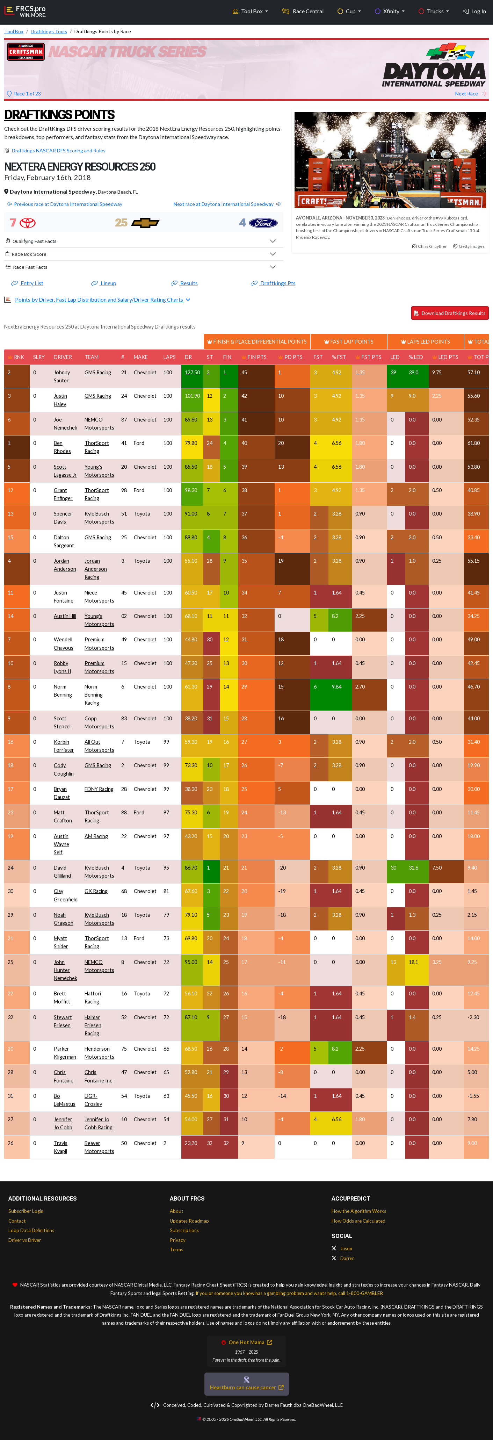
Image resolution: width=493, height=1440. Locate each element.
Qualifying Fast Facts (31, 241)
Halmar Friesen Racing (93, 1025)
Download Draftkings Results (450, 313)
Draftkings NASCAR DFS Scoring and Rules (59, 150)
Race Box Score (26, 254)
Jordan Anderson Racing (96, 569)
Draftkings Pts (273, 283)
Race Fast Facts (27, 267)
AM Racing (96, 836)
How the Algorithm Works (359, 1211)
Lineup (103, 283)
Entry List (27, 283)
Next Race (470, 93)
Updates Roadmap (189, 1221)
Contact (17, 1221)
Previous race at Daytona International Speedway (64, 204)
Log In (474, 10)
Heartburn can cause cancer (246, 1387)
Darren (343, 1258)
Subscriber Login (25, 1211)
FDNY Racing (99, 789)
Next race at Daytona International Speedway (227, 204)
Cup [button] (347, 10)
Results (184, 283)
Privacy (178, 1240)
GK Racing (96, 891)
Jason (342, 1248)
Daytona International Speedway (53, 191)
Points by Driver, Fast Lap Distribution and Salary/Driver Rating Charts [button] (99, 299)
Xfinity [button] (387, 10)
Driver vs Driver (24, 1240)
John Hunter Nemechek (65, 970)
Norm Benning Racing (94, 695)
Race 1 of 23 (24, 93)
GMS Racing (98, 372)
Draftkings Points (62, 114)
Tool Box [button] (248, 10)
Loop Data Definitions (31, 1230)
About (176, 1211)
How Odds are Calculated (358, 1221)
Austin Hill (65, 616)
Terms (176, 1249)
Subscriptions (184, 1230)
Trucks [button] (432, 10)
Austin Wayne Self (61, 844)
